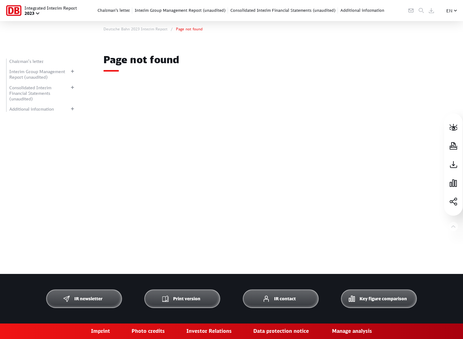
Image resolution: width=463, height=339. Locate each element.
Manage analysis (352, 331)
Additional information (362, 10)
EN (449, 10)
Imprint (100, 331)
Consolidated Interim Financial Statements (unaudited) (282, 10)
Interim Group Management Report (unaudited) (180, 10)
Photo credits (148, 331)
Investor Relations (209, 331)
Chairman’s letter (114, 10)
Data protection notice (281, 331)
